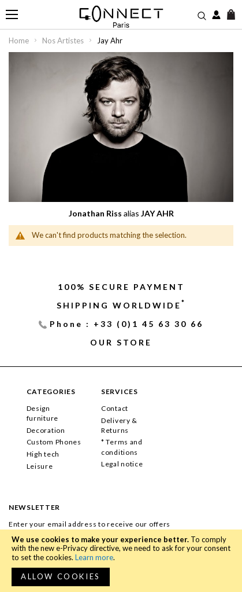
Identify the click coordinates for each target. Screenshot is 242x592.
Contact (114, 408)
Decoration (46, 430)
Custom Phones (54, 441)
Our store (121, 342)
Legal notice (122, 463)
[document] (121, 560)
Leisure (40, 466)
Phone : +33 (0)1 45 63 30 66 (126, 324)
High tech (43, 454)
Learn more (94, 557)
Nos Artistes (63, 40)
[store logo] (121, 16)
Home (20, 40)
